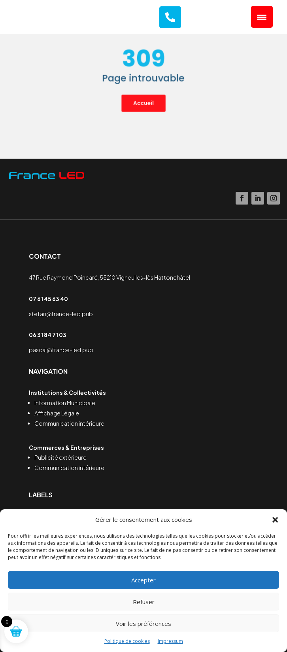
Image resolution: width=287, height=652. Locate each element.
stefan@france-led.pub (61, 313)
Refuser (144, 602)
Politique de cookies (127, 641)
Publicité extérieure (60, 457)
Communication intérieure (69, 423)
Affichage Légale (56, 413)
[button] (275, 520)
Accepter (143, 580)
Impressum (170, 641)
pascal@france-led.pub (61, 349)
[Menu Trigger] (262, 17)
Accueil (143, 97)
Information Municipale (64, 402)
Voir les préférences (143, 623)
